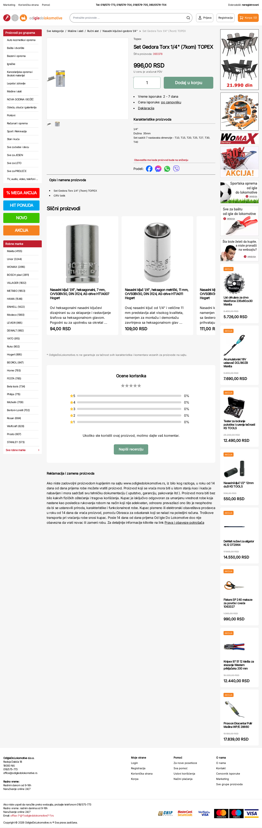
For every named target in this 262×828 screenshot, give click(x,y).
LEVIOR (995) (14, 322)
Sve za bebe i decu (18, 147)
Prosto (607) (14, 434)
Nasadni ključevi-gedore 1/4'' (120, 31)
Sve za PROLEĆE (16, 171)
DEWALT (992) (15, 330)
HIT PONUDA (21, 205)
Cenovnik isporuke (228, 773)
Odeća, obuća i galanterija (21, 107)
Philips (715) (13, 394)
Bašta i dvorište (15, 48)
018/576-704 (124, 4)
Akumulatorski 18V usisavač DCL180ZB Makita (236, 362)
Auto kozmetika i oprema (21, 40)
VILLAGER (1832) (16, 282)
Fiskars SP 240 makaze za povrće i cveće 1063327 (238, 603)
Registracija (138, 768)
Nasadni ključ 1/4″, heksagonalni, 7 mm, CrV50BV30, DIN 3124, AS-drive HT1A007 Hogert (79, 312)
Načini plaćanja (183, 778)
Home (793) (14, 370)
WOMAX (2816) (16, 266)
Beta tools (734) (16, 386)
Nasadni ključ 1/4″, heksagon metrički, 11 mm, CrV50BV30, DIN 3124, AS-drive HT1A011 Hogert (156, 312)
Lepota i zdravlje (16, 83)
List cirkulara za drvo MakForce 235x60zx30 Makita (238, 301)
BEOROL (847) (15, 362)
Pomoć (46, 4)
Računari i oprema (17, 123)
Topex (137, 39)
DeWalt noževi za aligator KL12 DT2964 (239, 543)
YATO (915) (13, 338)
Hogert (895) (14, 354)
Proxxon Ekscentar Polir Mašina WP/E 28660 (238, 725)
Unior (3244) (14, 259)
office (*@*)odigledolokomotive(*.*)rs (32, 815)
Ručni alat (93, 31)
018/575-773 (108, 4)
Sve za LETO (14, 163)
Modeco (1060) (16, 314)
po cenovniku (171, 102)
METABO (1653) (16, 290)
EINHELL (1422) (16, 306)
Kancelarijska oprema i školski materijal (20, 73)
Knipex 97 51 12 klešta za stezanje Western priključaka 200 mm (239, 665)
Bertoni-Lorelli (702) (18, 410)
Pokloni (11, 115)
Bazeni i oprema (16, 56)
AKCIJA (21, 230)
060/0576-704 (157, 4)
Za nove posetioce (185, 763)
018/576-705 (140, 4)
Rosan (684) (14, 418)
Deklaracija (146, 108)
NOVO (21, 217)
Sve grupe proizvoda (229, 784)
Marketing (9, 4)
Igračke (11, 64)
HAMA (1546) (15, 298)
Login (134, 763)
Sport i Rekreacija (16, 131)
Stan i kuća (13, 139)
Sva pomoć (180, 768)
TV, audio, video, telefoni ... (22, 179)
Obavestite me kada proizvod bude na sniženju (161, 160)
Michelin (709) (15, 402)
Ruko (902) (13, 346)
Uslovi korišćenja (184, 773)
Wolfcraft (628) (15, 426)
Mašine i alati (14, 91)
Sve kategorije (55, 31)
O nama (221, 763)
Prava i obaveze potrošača (184, 541)
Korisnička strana (28, 4)
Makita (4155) (14, 251)
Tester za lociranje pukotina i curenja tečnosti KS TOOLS (239, 424)
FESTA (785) (14, 378)
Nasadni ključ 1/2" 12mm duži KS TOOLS (238, 484)
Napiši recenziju (131, 468)
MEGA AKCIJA (21, 192)
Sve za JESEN (15, 155)
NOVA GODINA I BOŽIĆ (20, 99)
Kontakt (221, 768)
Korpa (134, 778)
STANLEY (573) (16, 442)
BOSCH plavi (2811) (18, 274)
